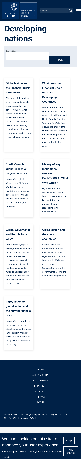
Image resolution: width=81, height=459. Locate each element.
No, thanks (71, 451)
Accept (69, 440)
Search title (11, 51)
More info (6, 457)
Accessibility (40, 375)
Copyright (40, 386)
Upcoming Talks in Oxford (57, 414)
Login (40, 402)
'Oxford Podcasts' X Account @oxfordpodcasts (24, 414)
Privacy (40, 396)
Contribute (40, 380)
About (40, 369)
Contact (40, 391)
